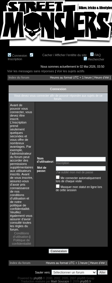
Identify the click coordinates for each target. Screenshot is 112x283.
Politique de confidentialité (21, 241)
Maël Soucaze (60, 281)
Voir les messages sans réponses (30, 71)
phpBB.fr (85, 281)
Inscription (20, 57)
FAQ (95, 55)
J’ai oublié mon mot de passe (74, 172)
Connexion (17, 55)
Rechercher (94, 59)
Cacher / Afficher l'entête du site (64, 55)
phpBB (38, 278)
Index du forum (19, 77)
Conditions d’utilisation (21, 234)
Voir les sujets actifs (71, 71)
